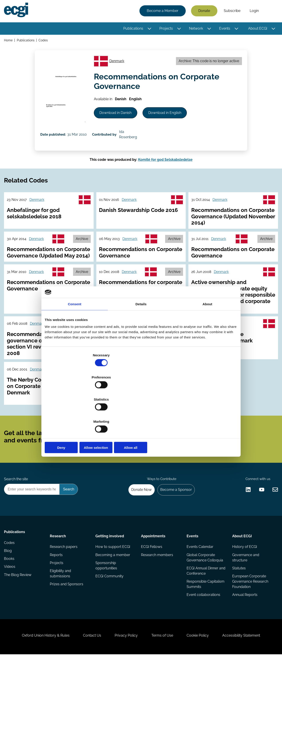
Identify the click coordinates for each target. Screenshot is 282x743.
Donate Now (136, 556)
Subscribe (230, 12)
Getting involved (110, 604)
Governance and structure (245, 628)
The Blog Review (19, 652)
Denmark (119, 67)
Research (58, 604)
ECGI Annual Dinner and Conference (202, 642)
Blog (9, 625)
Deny (76, 414)
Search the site (17, 544)
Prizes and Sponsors (67, 657)
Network (195, 29)
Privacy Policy (124, 719)
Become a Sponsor (173, 556)
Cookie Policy (204, 719)
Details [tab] (141, 337)
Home (9, 42)
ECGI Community (110, 648)
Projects (165, 29)
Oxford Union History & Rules (35, 719)
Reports (56, 625)
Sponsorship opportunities (107, 636)
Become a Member (161, 12)
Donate (203, 12)
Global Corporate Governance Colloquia (204, 628)
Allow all (205, 414)
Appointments (153, 604)
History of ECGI (244, 616)
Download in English (173, 124)
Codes (45, 42)
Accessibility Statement (251, 719)
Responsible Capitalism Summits (205, 656)
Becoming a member (113, 625)
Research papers (64, 616)
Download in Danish (120, 124)
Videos (11, 643)
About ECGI (256, 29)
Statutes (238, 639)
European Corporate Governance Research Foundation (250, 653)
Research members (157, 625)
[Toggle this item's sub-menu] (148, 29)
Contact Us (86, 719)
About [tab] (207, 337)
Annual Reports (244, 668)
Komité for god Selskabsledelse (165, 180)
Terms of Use (164, 719)
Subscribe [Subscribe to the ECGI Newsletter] (164, 493)
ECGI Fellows (151, 616)
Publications (132, 29)
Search (269, 11)
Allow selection (141, 414)
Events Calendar (199, 616)
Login (252, 12)
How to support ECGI (113, 616)
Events (223, 29)
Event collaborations (203, 668)
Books (10, 634)
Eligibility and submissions (61, 645)
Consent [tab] (74, 337)
